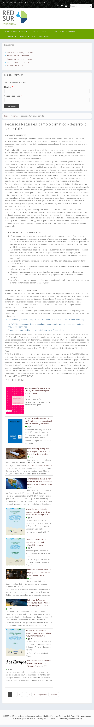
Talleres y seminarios (65, 31)
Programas (9, 36)
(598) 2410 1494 (9, 2)
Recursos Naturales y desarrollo (20, 52)
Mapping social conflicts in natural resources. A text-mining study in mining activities (38, 633)
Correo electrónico (13, 96)
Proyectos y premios (39, 31)
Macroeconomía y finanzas (18, 55)
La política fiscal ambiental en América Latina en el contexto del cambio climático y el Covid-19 (38, 421)
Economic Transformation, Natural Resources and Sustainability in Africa (36, 542)
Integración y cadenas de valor (19, 59)
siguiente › (42, 694)
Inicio (6, 31)
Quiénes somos (18, 31)
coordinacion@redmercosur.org (32, 2)
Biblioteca (24, 36)
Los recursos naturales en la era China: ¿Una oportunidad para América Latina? (37, 391)
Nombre (8, 87)
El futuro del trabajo (15, 65)
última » (54, 694)
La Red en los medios (40, 36)
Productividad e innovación (18, 62)
